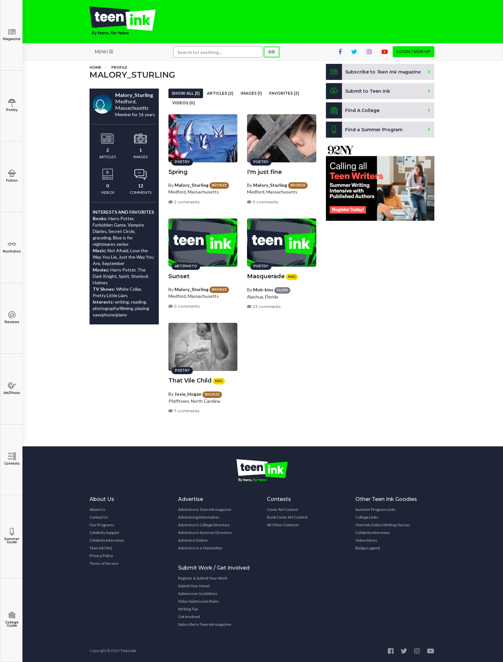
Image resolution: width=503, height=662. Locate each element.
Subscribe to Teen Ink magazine (204, 624)
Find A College (352, 110)
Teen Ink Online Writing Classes (382, 524)
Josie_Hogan (188, 394)
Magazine (12, 34)
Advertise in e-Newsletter (200, 548)
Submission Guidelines (197, 593)
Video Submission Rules (198, 601)
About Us (97, 509)
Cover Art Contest (282, 509)
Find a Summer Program (364, 130)
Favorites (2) (284, 93)
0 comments (262, 202)
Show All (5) (186, 93)
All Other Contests (283, 524)
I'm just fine (264, 172)
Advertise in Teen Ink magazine (204, 509)
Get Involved (189, 616)
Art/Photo (12, 388)
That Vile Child (190, 380)
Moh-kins (263, 289)
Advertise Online (193, 540)
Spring (178, 172)
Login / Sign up (413, 51)
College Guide (12, 619)
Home (95, 67)
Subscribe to (373, 72)
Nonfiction (12, 247)
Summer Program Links (375, 509)
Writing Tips (188, 608)
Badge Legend (367, 548)
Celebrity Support (104, 532)
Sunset (179, 276)
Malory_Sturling (192, 185)
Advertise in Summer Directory (205, 532)
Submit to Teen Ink (358, 91)
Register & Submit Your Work (202, 578)
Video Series (366, 540)
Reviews (12, 317)
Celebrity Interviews (107, 540)
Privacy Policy (101, 555)
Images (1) (251, 93)
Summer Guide (12, 536)
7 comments (184, 410)
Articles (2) (220, 93)
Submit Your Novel (193, 585)
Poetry (12, 105)
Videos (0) (183, 102)
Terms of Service (104, 563)
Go (271, 51)
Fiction (12, 176)
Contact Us (99, 517)
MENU (104, 51)
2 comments (184, 202)
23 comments (264, 306)
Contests (12, 459)
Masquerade (266, 276)
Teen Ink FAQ (101, 548)
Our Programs (102, 524)
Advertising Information (198, 517)
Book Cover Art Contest (287, 517)
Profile (119, 67)
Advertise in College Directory (204, 524)
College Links (366, 517)
